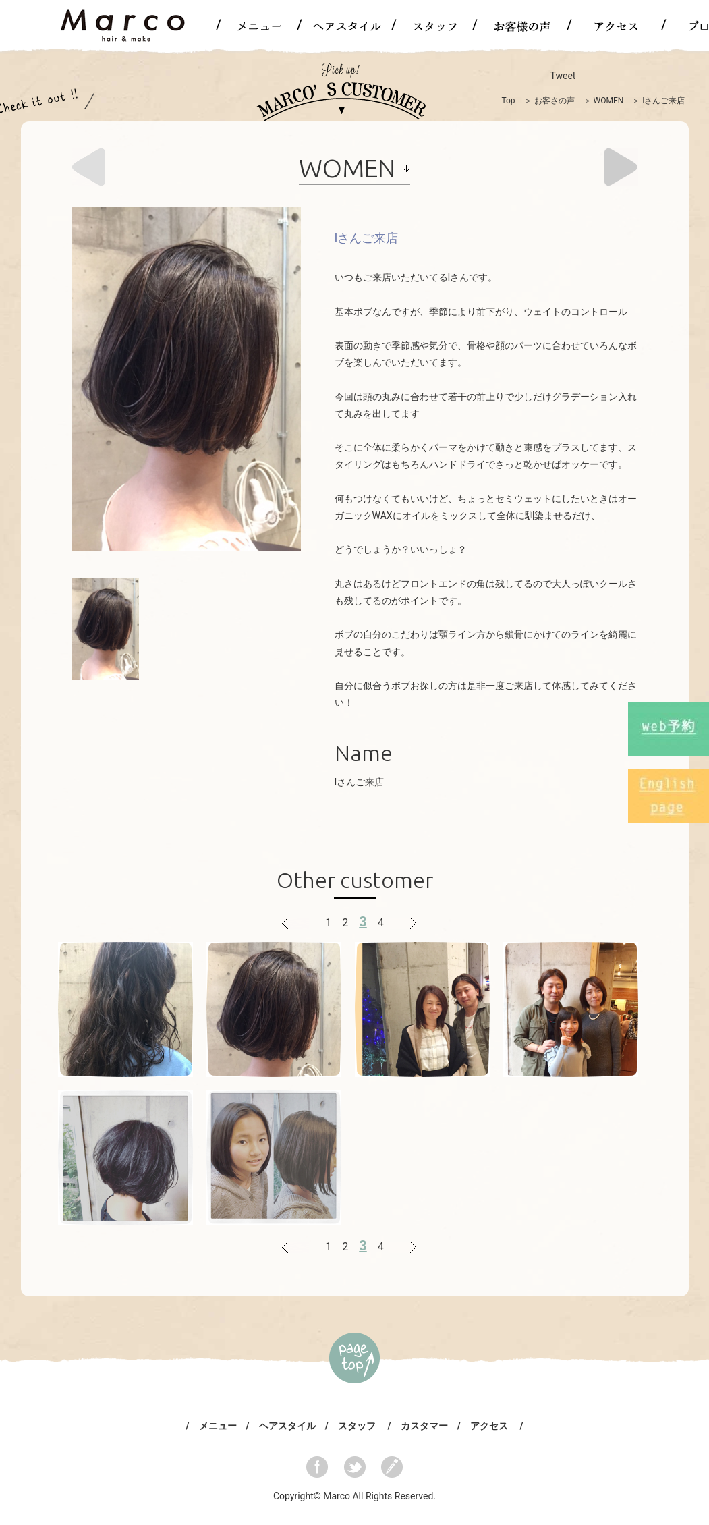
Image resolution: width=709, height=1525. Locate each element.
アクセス (490, 1425)
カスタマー (424, 1425)
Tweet (563, 75)
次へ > (408, 923)
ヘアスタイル (287, 1425)
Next (621, 167)
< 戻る (301, 923)
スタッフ (358, 1425)
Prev (88, 167)
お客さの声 (554, 100)
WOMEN (609, 100)
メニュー (218, 1425)
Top (508, 100)
